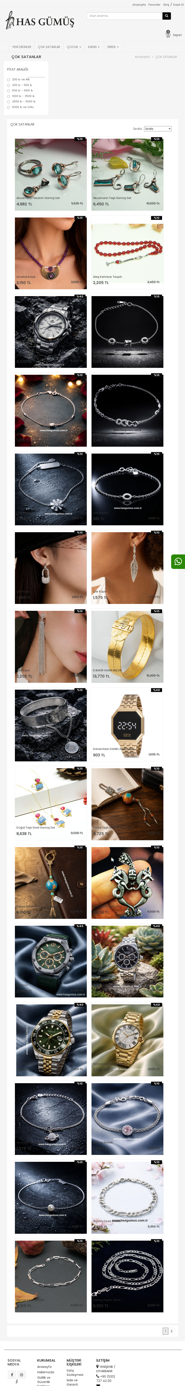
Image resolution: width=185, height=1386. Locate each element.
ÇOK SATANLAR (49, 47)
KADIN (94, 47)
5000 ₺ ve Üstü (23, 107)
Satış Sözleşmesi (75, 1372)
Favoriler (154, 5)
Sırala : (138, 129)
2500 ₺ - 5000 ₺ (24, 101)
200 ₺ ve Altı (21, 79)
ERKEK (113, 47)
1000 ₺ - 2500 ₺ (23, 96)
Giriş (166, 5)
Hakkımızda (45, 1372)
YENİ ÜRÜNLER (21, 47)
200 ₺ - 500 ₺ (22, 85)
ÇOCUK (74, 47)
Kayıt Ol (178, 5)
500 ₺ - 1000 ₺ (22, 90)
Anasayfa (139, 5)
